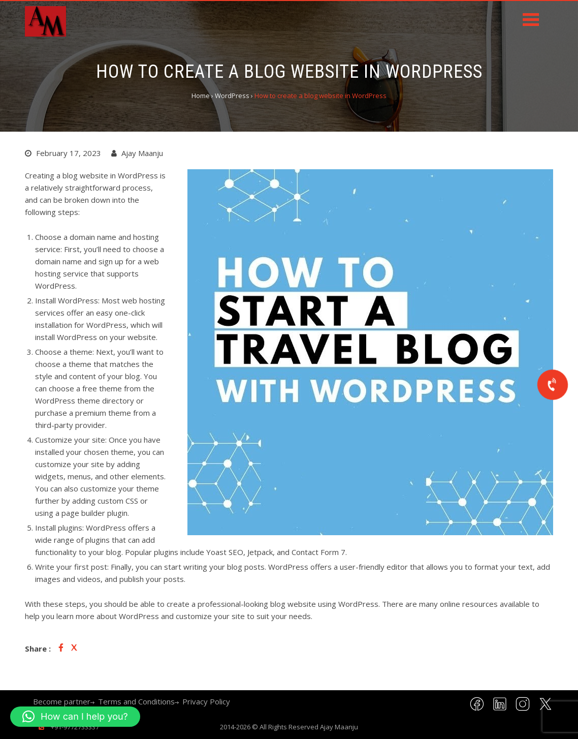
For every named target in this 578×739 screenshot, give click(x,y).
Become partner (61, 701)
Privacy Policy (206, 701)
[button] (75, 716)
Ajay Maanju (339, 726)
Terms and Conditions (136, 701)
